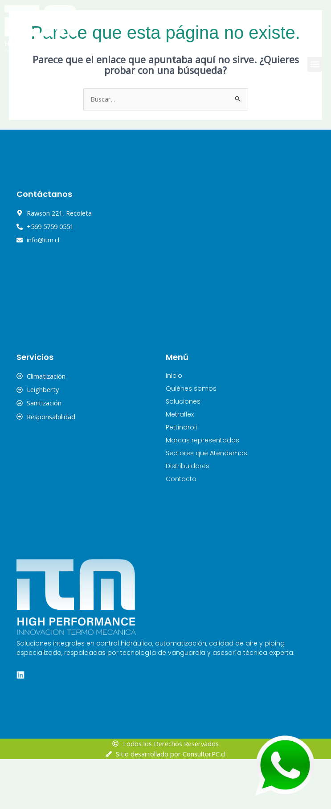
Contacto (181, 528)
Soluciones (183, 450)
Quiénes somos (191, 437)
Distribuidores (187, 515)
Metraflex (180, 463)
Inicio (174, 425)
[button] (314, 64)
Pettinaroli (181, 476)
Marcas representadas (202, 489)
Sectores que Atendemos (206, 502)
